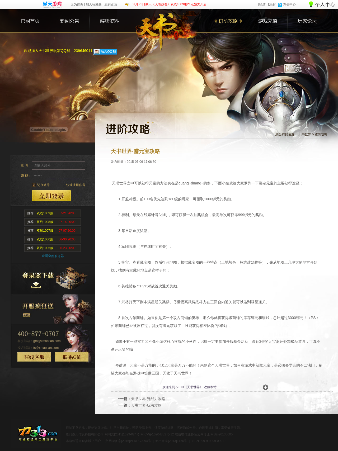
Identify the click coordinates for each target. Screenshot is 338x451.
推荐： (51, 213)
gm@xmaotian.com (47, 341)
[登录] (262, 4)
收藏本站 (210, 387)
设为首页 (77, 4)
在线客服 (34, 357)
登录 (51, 195)
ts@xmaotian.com (46, 348)
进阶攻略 (321, 134)
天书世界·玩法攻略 (146, 405)
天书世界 (304, 134)
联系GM (71, 357)
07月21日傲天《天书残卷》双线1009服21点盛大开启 (169, 4)
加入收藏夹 (94, 4)
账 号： (26, 165)
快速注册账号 (75, 185)
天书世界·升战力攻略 (148, 399)
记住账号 (43, 185)
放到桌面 (110, 4)
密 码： (26, 176)
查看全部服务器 (53, 256)
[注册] (272, 4)
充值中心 (289, 4)
